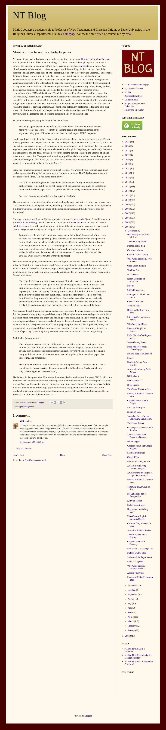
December (132, 231)
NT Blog (29, 15)
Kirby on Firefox (134, 501)
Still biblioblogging (135, 290)
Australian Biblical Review (139, 530)
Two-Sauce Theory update (139, 389)
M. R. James (132, 274)
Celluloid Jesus (131, 100)
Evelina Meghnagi (135, 561)
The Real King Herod (136, 241)
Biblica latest (133, 376)
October (131, 590)
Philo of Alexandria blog (25, 222)
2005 (127, 222)
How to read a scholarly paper (95, 59)
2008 (127, 209)
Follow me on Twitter (134, 110)
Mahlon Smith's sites (136, 553)
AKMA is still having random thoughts (136, 467)
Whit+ (23, 421)
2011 (127, 195)
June (130, 608)
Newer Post (18, 455)
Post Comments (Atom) (35, 460)
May (130, 612)
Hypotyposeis (77, 219)
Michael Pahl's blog (136, 246)
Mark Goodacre (28, 402)
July (130, 603)
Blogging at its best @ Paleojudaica (137, 495)
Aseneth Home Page (134, 96)
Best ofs (131, 286)
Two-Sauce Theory (135, 423)
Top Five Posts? (134, 306)
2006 (127, 218)
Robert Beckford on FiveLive (136, 280)
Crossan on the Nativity (137, 254)
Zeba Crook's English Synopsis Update (136, 517)
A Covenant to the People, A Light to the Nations (139, 474)
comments (84, 65)
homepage (69, 33)
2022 (127, 155)
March (131, 621)
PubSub (130, 358)
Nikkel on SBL (134, 412)
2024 (127, 146)
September (133, 594)
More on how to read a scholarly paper (137, 348)
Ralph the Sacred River (24, 226)
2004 (127, 227)
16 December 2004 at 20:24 (32, 442)
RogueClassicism (77, 222)
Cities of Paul (133, 457)
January (131, 630)
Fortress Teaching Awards (138, 461)
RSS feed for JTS (135, 380)
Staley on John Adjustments (139, 557)
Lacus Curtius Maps (136, 453)
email (129, 33)
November (133, 585)
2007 (127, 213)
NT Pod (128, 92)
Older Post (107, 455)
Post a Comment (24, 448)
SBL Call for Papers (136, 407)
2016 (127, 173)
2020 (127, 159)
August (131, 599)
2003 (127, 636)
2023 (127, 150)
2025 (127, 142)
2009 (127, 204)
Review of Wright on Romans (136, 329)
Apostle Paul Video (135, 573)
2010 (127, 200)
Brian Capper (133, 385)
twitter (98, 33)
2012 (127, 191)
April (130, 617)
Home (63, 455)
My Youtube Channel (134, 88)
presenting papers (27, 407)
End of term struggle (136, 505)
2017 (127, 168)
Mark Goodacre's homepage (137, 85)
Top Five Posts (133, 270)
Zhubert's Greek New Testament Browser (137, 435)
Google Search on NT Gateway (137, 543)
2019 (127, 164)
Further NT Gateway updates (140, 548)
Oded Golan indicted (136, 266)
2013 (127, 186)
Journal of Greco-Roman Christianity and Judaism (139, 417)
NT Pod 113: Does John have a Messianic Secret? (138, 656)
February (132, 626)
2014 (127, 182)
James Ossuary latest (136, 342)
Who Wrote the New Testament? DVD (136, 567)
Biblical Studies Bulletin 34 (139, 354)
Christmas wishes (135, 250)
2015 (127, 177)
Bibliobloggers (133, 441)
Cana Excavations (135, 301)
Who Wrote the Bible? (137, 324)
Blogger (88, 716)
